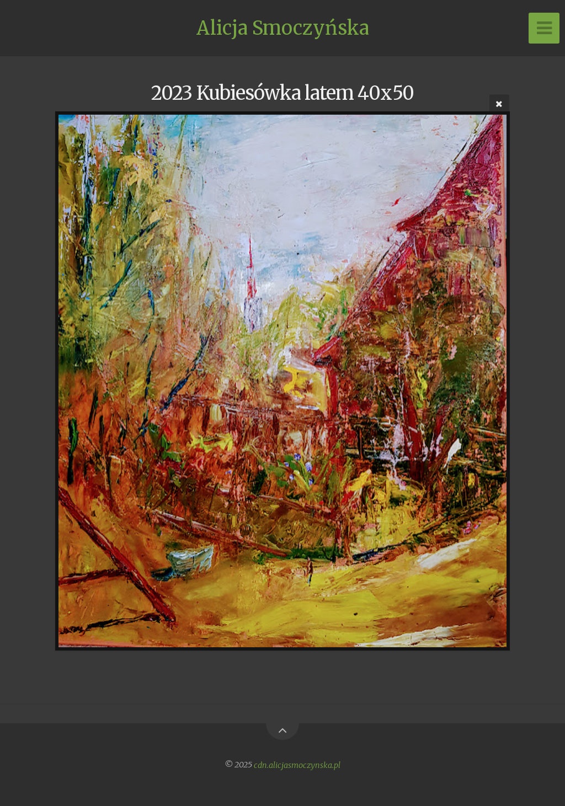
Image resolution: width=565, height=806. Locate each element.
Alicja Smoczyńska (282, 28)
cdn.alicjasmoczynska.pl (297, 765)
